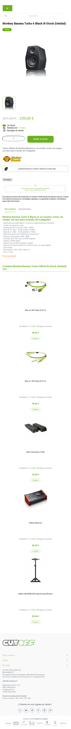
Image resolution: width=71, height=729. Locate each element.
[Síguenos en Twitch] (38, 710)
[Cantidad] (13, 138)
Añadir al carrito (40, 139)
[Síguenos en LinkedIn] (44, 710)
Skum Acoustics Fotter (35, 452)
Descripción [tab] (10, 209)
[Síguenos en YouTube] (26, 710)
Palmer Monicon (35, 523)
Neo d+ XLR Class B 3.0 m (35, 310)
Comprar (35, 338)
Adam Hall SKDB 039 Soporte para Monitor (35, 594)
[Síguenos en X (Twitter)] (50, 710)
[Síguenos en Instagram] (20, 710)
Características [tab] (24, 209)
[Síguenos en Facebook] (32, 710)
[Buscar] (33, 15)
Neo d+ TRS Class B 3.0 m (35, 381)
